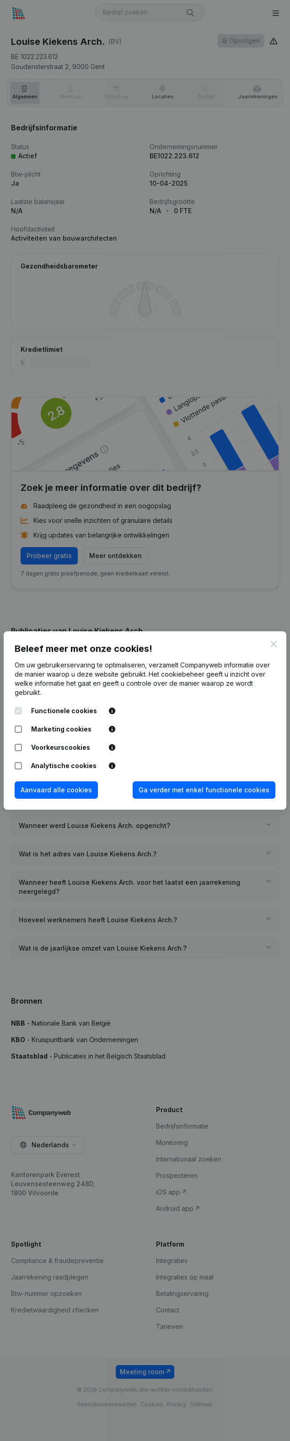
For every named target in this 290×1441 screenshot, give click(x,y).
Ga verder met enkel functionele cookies (204, 790)
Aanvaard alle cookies (56, 790)
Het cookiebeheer (176, 674)
